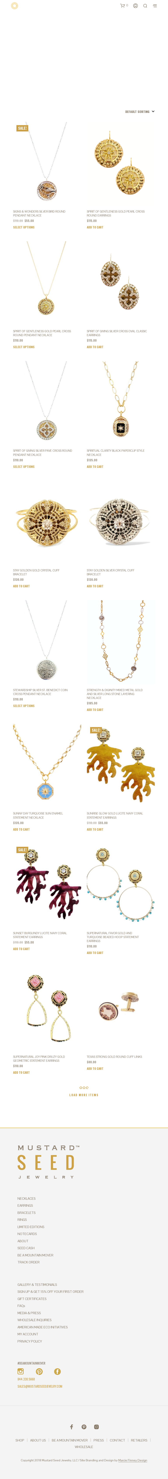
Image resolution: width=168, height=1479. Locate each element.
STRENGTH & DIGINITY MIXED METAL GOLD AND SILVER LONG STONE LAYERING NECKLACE (115, 694)
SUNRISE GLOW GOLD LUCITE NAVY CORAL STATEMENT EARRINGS (115, 815)
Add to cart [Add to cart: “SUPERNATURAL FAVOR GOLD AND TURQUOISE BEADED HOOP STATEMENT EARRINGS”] (95, 953)
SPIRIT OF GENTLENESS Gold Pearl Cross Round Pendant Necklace (42, 333)
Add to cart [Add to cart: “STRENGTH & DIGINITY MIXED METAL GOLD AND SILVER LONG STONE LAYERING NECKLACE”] (95, 709)
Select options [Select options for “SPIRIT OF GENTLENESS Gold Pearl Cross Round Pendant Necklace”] (24, 347)
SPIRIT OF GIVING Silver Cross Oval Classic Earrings (117, 333)
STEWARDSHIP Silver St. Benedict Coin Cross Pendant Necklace (40, 692)
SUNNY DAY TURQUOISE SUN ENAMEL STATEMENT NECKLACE (38, 815)
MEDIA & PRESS (29, 1313)
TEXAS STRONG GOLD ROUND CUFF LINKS (114, 1057)
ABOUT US (38, 1440)
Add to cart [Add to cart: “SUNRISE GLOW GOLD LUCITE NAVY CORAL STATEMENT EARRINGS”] (95, 829)
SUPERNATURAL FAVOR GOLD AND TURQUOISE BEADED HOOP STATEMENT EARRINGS (113, 937)
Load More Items (84, 1095)
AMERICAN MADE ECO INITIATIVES (43, 1327)
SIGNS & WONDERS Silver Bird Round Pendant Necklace (39, 213)
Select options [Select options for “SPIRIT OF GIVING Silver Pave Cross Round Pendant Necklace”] (24, 466)
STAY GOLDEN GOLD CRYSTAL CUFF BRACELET (36, 572)
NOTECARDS (27, 1234)
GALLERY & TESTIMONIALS (37, 1285)
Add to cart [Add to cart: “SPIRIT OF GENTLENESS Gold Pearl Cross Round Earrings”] (95, 227)
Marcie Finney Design (132, 1460)
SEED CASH (26, 1248)
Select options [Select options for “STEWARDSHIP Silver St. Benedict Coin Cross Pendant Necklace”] (24, 706)
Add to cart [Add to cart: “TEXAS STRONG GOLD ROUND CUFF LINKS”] (95, 1068)
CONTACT (117, 1440)
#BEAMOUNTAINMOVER (31, 1363)
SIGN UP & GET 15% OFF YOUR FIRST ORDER (51, 1292)
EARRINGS (25, 1205)
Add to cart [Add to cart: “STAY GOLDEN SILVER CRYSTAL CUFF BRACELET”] (95, 586)
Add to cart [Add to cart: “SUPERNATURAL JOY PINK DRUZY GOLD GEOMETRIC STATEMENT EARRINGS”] (21, 1072)
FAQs (21, 1306)
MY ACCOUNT (28, 1334)
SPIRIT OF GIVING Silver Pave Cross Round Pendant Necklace (42, 453)
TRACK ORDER (29, 1262)
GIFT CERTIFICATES (32, 1299)
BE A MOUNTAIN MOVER (35, 1255)
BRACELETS (27, 1213)
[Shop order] (131, 111)
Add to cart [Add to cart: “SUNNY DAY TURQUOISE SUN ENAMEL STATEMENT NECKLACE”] (21, 829)
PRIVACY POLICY (30, 1341)
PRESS (99, 1440)
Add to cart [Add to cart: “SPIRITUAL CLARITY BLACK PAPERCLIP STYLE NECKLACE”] (95, 466)
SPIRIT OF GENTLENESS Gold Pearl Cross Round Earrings (116, 213)
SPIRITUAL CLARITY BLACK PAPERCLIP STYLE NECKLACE (116, 453)
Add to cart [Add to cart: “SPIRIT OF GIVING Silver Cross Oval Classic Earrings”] (95, 347)
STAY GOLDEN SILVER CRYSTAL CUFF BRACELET (110, 572)
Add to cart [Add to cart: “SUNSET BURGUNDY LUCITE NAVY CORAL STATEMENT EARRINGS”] (21, 949)
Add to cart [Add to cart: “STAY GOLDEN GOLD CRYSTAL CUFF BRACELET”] (21, 586)
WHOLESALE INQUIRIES (35, 1320)
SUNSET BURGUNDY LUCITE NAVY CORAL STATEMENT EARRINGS (40, 935)
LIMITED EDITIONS (31, 1227)
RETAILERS (139, 1440)
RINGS (22, 1220)
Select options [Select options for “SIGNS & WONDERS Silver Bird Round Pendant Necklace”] (24, 227)
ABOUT (23, 1241)
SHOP (20, 1440)
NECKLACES (27, 1198)
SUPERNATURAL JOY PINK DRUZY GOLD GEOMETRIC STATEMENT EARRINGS (39, 1059)
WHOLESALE (84, 1447)
